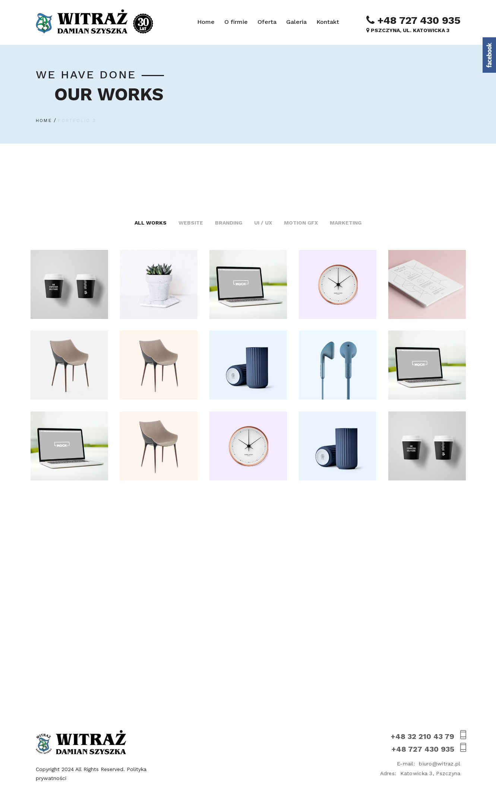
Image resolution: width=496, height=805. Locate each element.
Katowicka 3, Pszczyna (420, 773)
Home (206, 21)
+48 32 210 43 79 (426, 736)
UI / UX (263, 223)
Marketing (345, 223)
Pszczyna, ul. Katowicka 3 (407, 30)
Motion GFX (301, 223)
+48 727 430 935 (413, 20)
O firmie (236, 21)
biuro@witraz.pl (428, 764)
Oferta (267, 21)
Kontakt (327, 21)
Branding (228, 223)
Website (191, 223)
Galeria (296, 21)
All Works (151, 223)
